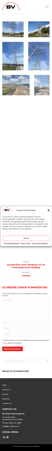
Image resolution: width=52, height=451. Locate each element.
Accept (26, 243)
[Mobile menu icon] (47, 6)
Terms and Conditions (40, 249)
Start (4, 385)
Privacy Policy (25, 249)
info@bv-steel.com (10, 426)
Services (6, 399)
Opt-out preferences (11, 249)
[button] (48, 215)
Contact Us (7, 403)
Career (5, 394)
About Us (6, 389)
